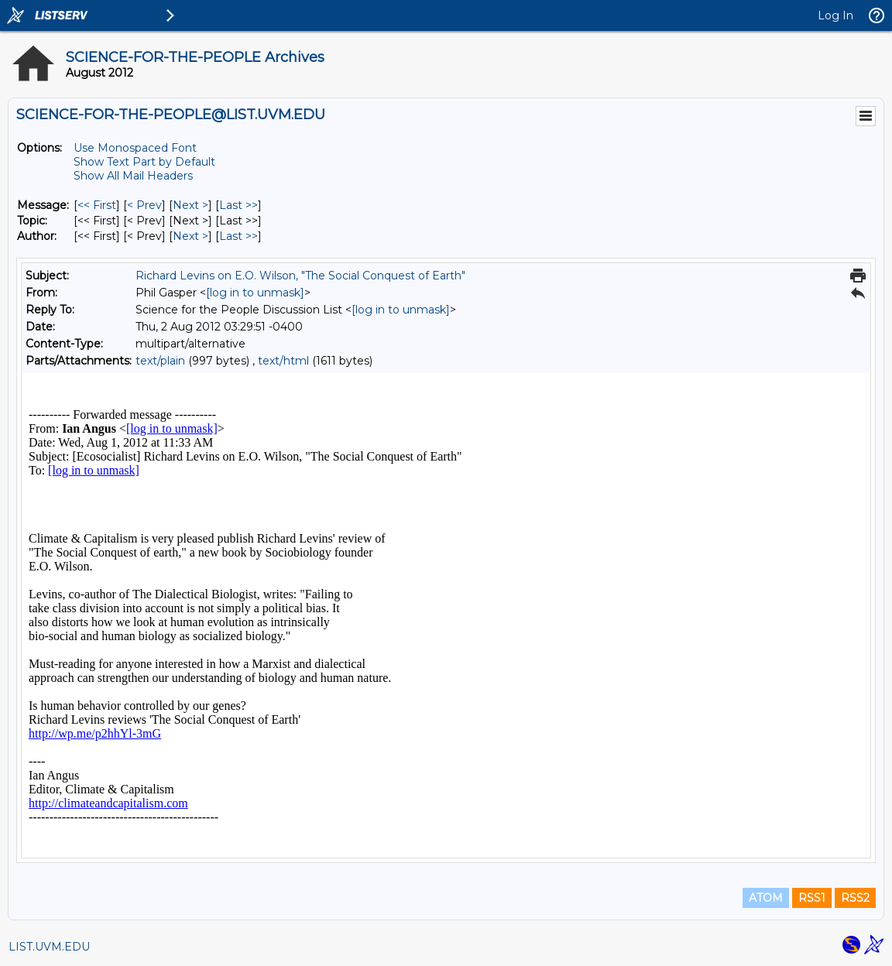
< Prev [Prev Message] (144, 205)
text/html (283, 361)
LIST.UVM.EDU (49, 947)
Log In (835, 15)
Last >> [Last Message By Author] (238, 236)
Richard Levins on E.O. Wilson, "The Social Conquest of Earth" (300, 276)
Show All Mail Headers (133, 176)
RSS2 (855, 898)
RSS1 (811, 898)
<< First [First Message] (96, 205)
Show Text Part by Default (144, 162)
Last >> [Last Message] (238, 205)
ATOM (766, 898)
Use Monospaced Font (135, 148)
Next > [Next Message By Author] (190, 236)
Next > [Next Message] (190, 205)
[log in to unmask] (255, 293)
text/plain (160, 361)
